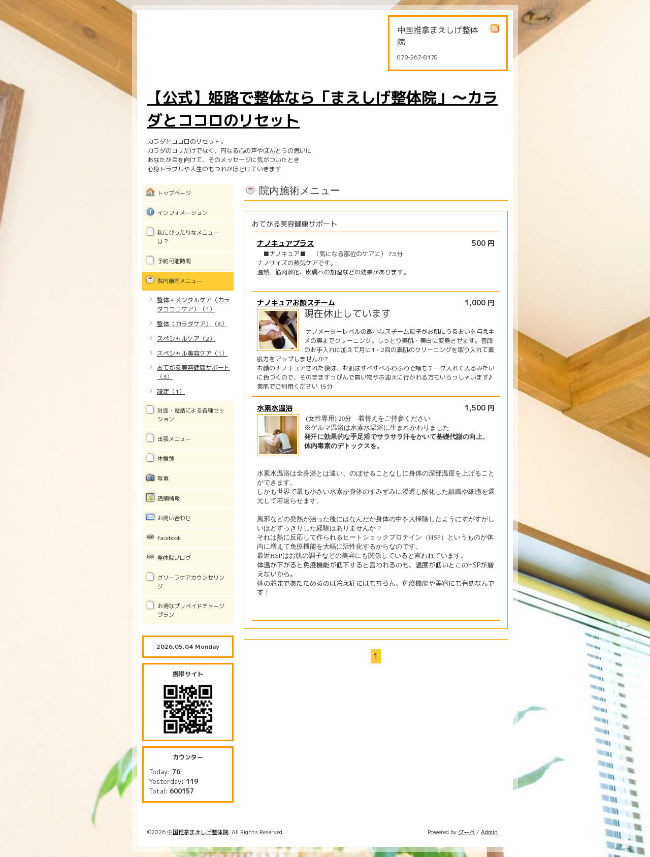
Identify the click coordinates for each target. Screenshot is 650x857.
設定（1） (171, 391)
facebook (169, 538)
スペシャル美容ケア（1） (192, 353)
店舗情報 (168, 498)
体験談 (165, 459)
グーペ (466, 832)
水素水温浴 (274, 407)
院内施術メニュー (179, 281)
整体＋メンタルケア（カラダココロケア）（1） (193, 304)
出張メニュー (174, 439)
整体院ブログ (174, 558)
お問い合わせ (174, 518)
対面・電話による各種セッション (190, 414)
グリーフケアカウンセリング (190, 582)
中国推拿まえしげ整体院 (198, 832)
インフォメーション (182, 213)
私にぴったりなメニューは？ (188, 237)
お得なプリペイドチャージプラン (190, 610)
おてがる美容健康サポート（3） (193, 372)
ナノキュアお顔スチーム (296, 302)
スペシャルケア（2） (186, 338)
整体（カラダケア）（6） (192, 324)
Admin (489, 832)
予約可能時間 (174, 261)
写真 (163, 478)
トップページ (174, 193)
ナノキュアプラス (285, 243)
